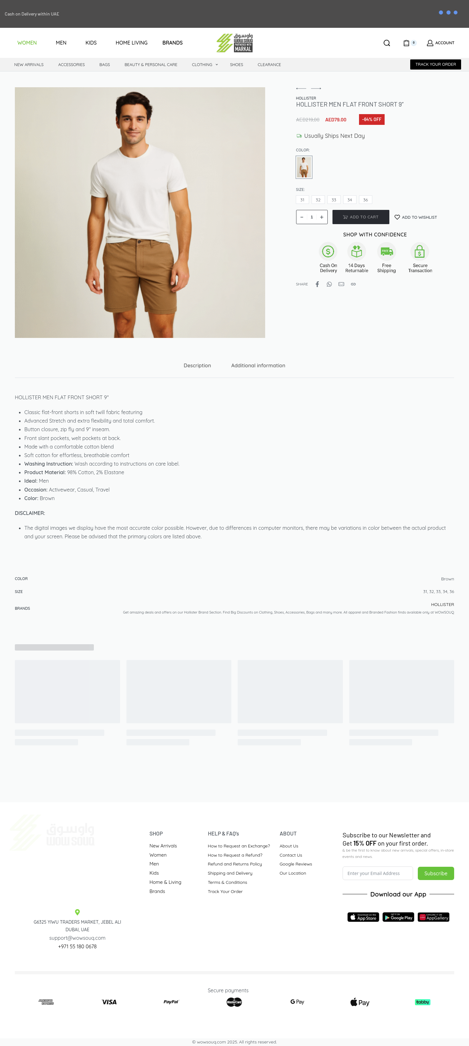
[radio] (304, 167)
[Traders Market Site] (77, 875)
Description (197, 365)
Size (300, 189)
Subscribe (436, 873)
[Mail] (341, 284)
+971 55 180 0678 (77, 946)
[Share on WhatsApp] (329, 284)
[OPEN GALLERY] (140, 212)
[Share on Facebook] (317, 284)
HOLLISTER (442, 604)
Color (302, 150)
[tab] (197, 365)
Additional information (258, 365)
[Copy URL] (353, 284)
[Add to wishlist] (415, 217)
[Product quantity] (312, 217)
